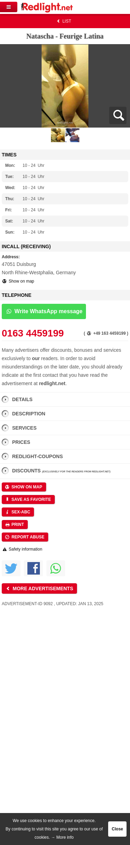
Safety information (22, 549)
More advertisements (39, 588)
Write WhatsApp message (44, 311)
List (63, 21)
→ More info (62, 837)
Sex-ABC (17, 512)
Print (14, 524)
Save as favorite (28, 499)
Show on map (18, 281)
